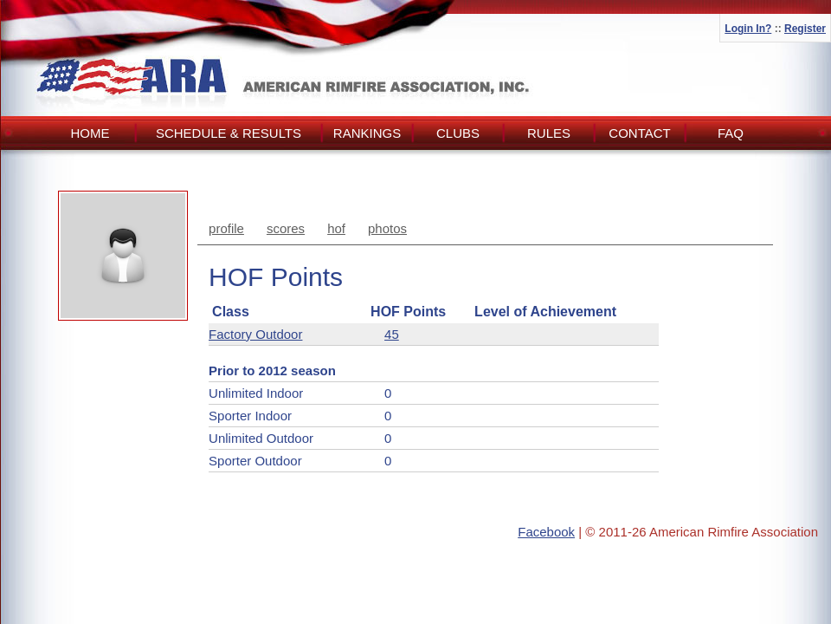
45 (391, 334)
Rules (548, 133)
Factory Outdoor (255, 334)
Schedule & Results (228, 133)
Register (805, 29)
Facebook (546, 531)
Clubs (458, 133)
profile (226, 228)
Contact (639, 133)
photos (387, 228)
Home (90, 133)
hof (336, 228)
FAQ (731, 133)
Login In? (748, 29)
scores (286, 228)
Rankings (367, 133)
